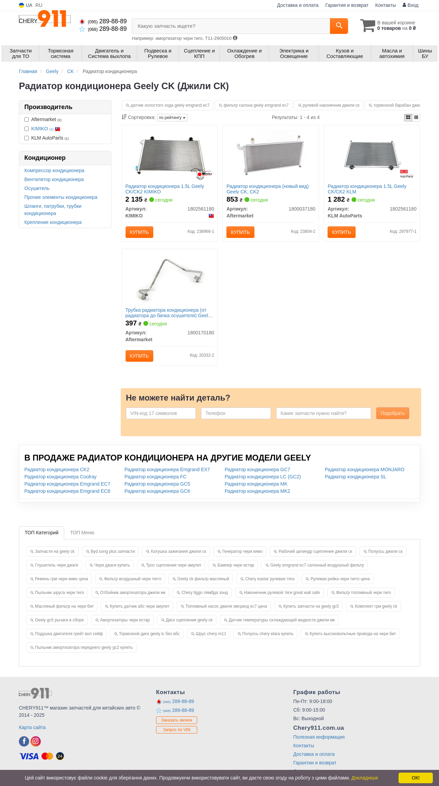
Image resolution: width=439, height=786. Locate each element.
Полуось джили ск (385, 551)
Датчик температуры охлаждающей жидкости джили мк (282, 620)
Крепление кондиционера (53, 222)
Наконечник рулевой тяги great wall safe (282, 592)
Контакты (385, 5)
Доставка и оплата (298, 5)
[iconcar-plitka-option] (408, 117)
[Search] (339, 26)
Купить (139, 232)
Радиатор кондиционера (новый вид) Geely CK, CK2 (267, 188)
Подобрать (393, 413)
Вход (410, 5)
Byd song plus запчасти (113, 551)
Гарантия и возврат (346, 5)
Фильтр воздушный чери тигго (132, 578)
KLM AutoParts (46, 138)
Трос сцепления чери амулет (173, 565)
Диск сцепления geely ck (189, 620)
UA (25, 5)
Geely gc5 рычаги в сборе (59, 620)
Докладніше (365, 778)
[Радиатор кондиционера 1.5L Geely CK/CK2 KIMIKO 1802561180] (170, 154)
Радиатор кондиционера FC (155, 476)
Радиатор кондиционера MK (256, 484)
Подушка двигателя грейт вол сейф (69, 633)
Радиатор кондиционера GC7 (257, 469)
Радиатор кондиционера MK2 (257, 491)
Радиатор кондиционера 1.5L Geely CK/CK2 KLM (367, 188)
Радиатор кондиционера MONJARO (364, 469)
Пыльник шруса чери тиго (59, 592)
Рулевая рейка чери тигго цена (340, 578)
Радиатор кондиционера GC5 (157, 484)
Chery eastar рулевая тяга (270, 578)
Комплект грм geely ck (376, 606)
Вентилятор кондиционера (54, 179)
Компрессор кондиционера (54, 170)
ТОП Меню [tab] (82, 532)
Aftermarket (42, 119)
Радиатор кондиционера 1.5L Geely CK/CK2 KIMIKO (165, 188)
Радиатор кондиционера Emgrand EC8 (67, 491)
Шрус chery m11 (211, 633)
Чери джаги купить (112, 565)
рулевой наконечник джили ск (331, 105)
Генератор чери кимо (242, 551)
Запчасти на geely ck (55, 551)
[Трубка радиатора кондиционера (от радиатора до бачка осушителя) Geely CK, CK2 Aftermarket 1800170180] (170, 278)
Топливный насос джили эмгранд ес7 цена (226, 606)
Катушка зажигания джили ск (178, 551)
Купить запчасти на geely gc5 (311, 606)
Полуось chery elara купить (268, 633)
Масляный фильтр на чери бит (64, 606)
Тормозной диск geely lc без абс (149, 633)
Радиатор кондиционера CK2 (56, 469)
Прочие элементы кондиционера (60, 197)
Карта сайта (32, 727)
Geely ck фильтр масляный (203, 578)
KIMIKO (45, 128)
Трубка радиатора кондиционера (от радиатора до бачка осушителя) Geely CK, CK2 (168, 312)
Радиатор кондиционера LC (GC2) (263, 476)
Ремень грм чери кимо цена (61, 578)
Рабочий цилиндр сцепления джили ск (315, 551)
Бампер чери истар (235, 565)
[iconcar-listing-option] (416, 117)
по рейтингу (172, 117)
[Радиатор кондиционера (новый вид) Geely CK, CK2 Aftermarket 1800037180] (271, 154)
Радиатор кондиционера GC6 (157, 491)
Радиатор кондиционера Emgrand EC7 (67, 484)
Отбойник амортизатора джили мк (132, 592)
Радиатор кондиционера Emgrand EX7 (167, 469)
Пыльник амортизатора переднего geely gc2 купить (84, 647)
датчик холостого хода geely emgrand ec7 (170, 105)
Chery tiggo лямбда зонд (204, 592)
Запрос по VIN (176, 729)
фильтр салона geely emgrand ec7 (256, 105)
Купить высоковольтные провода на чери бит (353, 633)
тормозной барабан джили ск (401, 105)
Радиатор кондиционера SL (355, 476)
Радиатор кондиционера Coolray (60, 476)
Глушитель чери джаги (56, 565)
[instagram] (36, 741)
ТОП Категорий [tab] (41, 532)
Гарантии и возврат (314, 762)
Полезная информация (319, 737)
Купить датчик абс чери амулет (139, 606)
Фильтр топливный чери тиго (363, 592)
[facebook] (24, 741)
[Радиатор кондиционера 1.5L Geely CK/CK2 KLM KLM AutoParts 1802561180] (372, 154)
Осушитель (36, 188)
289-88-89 (103, 21)
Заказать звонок (176, 720)
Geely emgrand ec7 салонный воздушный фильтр (317, 565)
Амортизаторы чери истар (125, 620)
